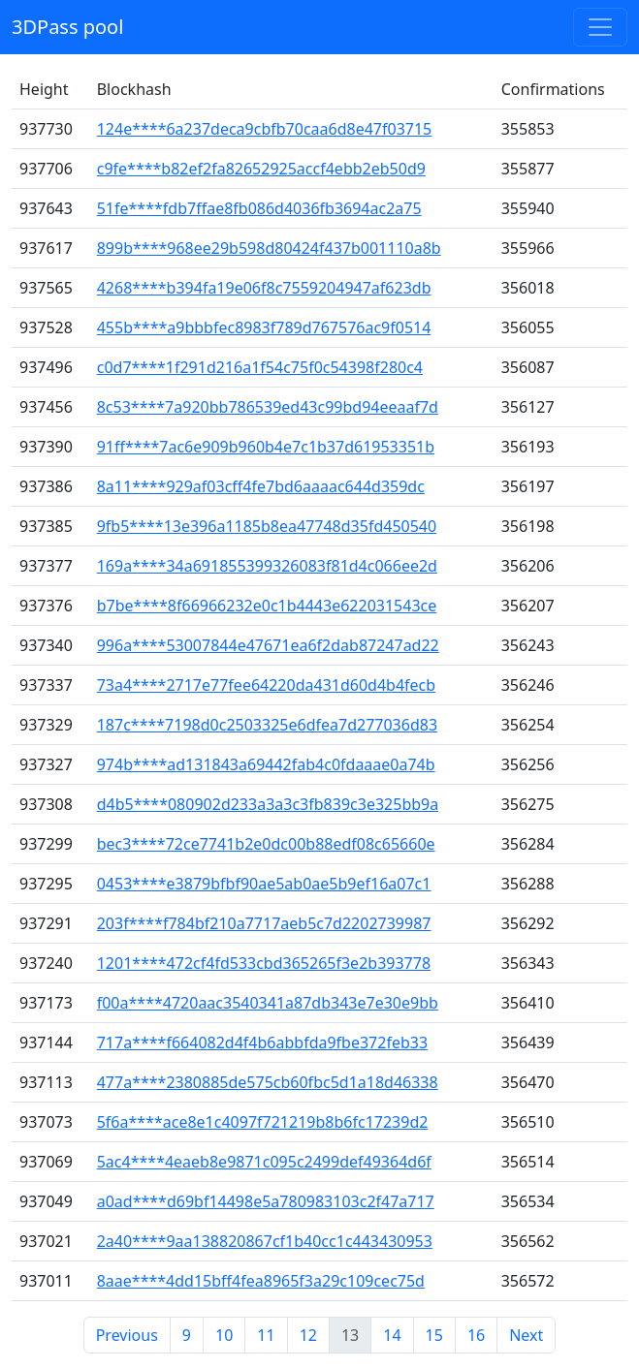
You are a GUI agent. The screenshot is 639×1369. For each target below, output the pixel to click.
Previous (127, 1335)
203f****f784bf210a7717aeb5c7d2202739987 (264, 923)
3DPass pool (67, 27)
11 (265, 1335)
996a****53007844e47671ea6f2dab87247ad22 (268, 645)
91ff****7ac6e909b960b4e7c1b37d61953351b (265, 446)
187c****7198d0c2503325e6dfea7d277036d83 (267, 724)
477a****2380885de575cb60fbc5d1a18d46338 (267, 1082)
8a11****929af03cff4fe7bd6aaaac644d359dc (261, 486)
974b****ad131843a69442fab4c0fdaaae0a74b (266, 764)
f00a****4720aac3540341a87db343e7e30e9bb (267, 1002)
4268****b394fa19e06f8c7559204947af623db (264, 287)
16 (476, 1335)
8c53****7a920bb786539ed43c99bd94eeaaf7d (267, 407)
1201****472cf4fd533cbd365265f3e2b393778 (264, 963)
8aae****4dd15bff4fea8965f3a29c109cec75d (261, 1280)
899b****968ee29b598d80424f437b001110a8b (269, 248)
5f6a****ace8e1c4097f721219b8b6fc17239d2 (263, 1122)
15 (434, 1335)
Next (526, 1335)
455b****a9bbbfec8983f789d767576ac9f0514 (264, 327)
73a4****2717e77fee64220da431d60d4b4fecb (266, 685)
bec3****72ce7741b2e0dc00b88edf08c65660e (266, 844)
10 (224, 1335)
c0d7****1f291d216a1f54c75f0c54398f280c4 (260, 367)
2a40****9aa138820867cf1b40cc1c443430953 (264, 1241)
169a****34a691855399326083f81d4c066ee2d (267, 565)
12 (308, 1335)
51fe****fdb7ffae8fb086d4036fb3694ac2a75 (259, 208)
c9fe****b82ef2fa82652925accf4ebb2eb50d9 (261, 168)
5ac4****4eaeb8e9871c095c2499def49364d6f (264, 1161)
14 (391, 1335)
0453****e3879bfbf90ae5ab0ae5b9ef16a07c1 (264, 883)
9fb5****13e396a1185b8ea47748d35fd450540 (266, 526)
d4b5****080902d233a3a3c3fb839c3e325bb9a (267, 804)
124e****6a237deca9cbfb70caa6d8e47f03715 (264, 129)
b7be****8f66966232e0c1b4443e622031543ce (267, 605)
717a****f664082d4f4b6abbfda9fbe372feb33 (262, 1042)
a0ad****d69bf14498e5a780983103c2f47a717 (265, 1201)
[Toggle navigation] (600, 27)
